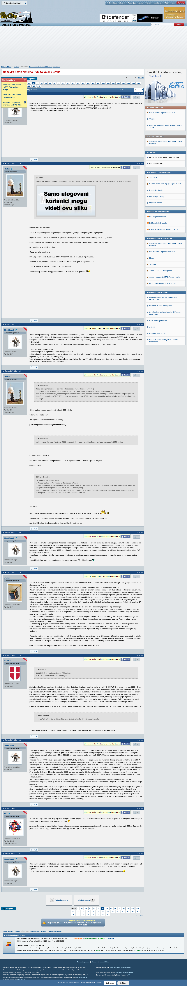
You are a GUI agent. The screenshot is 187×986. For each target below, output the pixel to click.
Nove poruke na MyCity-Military (160, 238)
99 (58, 83)
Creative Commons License (124, 972)
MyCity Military (112, 3)
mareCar (7, 661)
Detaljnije (110, 938)
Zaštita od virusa (126, 967)
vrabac (7, 578)
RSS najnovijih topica (157, 217)
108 (103, 83)
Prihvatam (110, 983)
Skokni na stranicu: (126, 90)
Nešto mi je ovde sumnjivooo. (160, 306)
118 (83, 914)
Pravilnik (148, 3)
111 (118, 83)
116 (73, 914)
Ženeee (152, 327)
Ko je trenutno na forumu (15, 935)
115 (138, 83)
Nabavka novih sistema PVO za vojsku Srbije (44, 67)
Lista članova (158, 3)
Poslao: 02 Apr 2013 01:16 (13, 371)
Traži (166, 3)
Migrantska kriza (155, 203)
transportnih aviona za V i (12, 103)
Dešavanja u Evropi (157, 196)
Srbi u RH (153, 177)
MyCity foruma (82, 977)
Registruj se (132, 3)
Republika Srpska (156, 190)
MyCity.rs (117, 967)
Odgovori (32, 79)
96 (46, 83)
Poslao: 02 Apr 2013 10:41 (13, 740)
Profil (35, 159)
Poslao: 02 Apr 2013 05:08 (13, 572)
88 (81, 908)
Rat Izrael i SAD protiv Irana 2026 (162, 113)
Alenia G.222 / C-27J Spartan (160, 271)
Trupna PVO (154, 264)
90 (90, 908)
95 (42, 83)
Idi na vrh (140, 915)
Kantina (140, 3)
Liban (151, 258)
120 (93, 914)
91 (94, 908)
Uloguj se (122, 3)
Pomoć (172, 3)
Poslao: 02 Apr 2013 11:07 (13, 808)
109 (108, 83)
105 (88, 83)
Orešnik (152, 119)
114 (133, 83)
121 (28, 86)
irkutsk (7, 169)
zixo (5, 814)
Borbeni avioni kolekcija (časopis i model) (165, 184)
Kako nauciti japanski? (158, 321)
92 (29, 83)
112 (123, 83)
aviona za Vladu (12, 96)
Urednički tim (104, 962)
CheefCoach (9, 330)
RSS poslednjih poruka (158, 223)
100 (63, 83)
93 (33, 83)
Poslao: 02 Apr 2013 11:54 (13, 854)
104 (83, 83)
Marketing (181, 3)
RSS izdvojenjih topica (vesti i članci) (163, 229)
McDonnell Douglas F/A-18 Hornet (162, 283)
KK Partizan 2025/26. (157, 333)
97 (50, 83)
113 (128, 83)
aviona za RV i (12, 87)
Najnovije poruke (83, 962)
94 (37, 83)
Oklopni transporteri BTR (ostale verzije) (164, 277)
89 (86, 908)
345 (39, 86)
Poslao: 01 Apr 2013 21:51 (13, 324)
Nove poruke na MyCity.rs (157, 292)
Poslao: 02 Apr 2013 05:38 (13, 655)
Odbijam (123, 983)
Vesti (111, 967)
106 (93, 83)
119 (88, 914)
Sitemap (94, 962)
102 (73, 83)
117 (78, 914)
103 (78, 83)
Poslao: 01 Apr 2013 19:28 (13, 163)
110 (113, 83)
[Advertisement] (93, 47)
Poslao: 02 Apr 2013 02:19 (13, 532)
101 (68, 83)
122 (33, 86)
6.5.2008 (141, 78)
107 (98, 83)
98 (54, 83)
